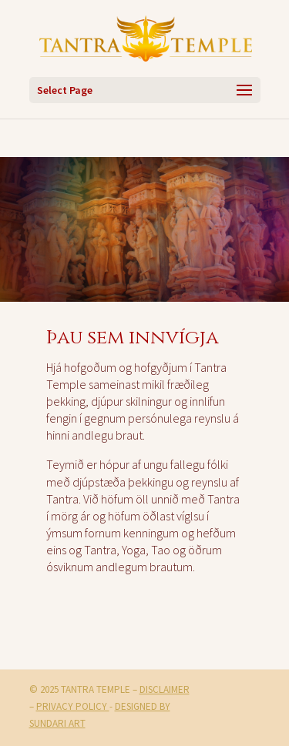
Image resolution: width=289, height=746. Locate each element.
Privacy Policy (72, 706)
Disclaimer (164, 689)
